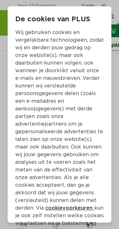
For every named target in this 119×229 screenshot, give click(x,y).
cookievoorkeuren (69, 208)
